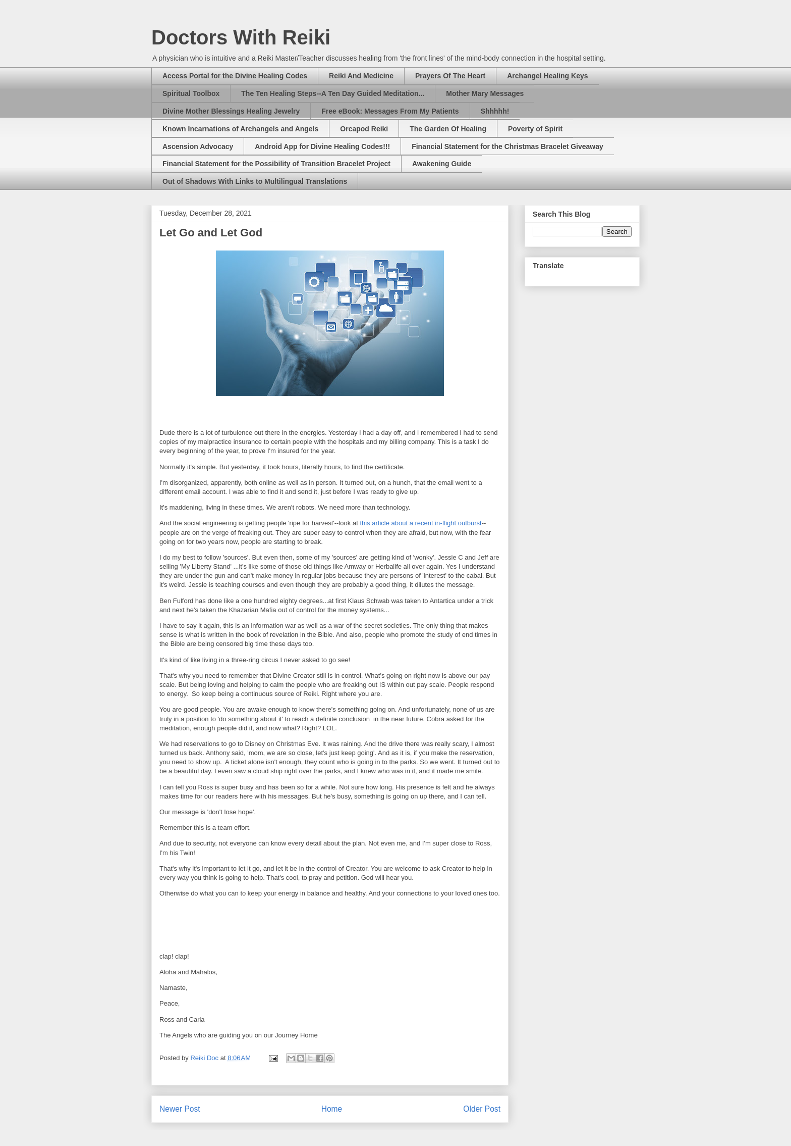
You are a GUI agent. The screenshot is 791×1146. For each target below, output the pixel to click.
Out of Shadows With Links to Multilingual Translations (254, 181)
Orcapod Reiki (364, 129)
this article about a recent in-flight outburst (420, 523)
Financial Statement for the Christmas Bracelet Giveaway (507, 146)
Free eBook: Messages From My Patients (390, 111)
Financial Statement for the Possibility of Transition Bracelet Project (276, 164)
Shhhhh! (495, 111)
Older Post (481, 1109)
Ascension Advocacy (197, 146)
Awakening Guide (441, 164)
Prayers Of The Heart (450, 76)
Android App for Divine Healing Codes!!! (322, 146)
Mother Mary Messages (485, 93)
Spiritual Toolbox (190, 93)
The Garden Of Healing (448, 129)
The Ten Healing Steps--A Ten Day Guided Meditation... (332, 93)
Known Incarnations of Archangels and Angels (240, 129)
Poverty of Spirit (535, 129)
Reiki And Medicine (361, 76)
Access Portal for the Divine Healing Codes (234, 76)
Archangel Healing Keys (547, 76)
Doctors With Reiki (240, 37)
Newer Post (179, 1109)
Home (332, 1109)
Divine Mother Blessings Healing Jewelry (231, 111)
